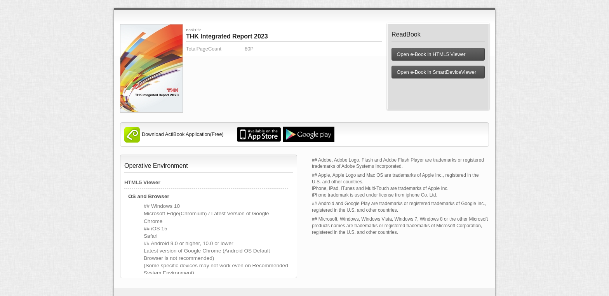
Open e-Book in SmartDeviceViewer (436, 72)
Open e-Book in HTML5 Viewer (431, 54)
